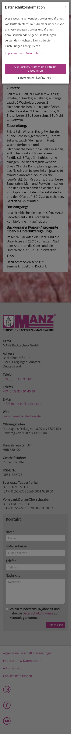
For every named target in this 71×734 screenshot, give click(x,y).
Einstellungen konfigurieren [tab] (35, 77)
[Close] (65, 7)
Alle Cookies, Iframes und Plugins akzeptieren (35, 68)
